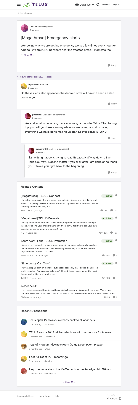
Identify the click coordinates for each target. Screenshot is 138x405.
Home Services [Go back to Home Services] (24, 13)
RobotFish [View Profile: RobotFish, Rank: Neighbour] (25, 210)
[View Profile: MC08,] (24, 346)
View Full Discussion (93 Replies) (34, 76)
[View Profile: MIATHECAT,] (24, 334)
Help (57, 396)
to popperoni (63, 149)
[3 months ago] (35, 324)
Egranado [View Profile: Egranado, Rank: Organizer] (33, 84)
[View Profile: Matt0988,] (24, 322)
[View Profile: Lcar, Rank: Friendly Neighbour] (24, 28)
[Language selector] (84, 5)
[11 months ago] (40, 255)
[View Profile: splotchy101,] (24, 371)
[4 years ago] (31, 232)
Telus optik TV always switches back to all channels (62, 320)
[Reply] (112, 65)
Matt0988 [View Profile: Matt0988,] (49, 324)
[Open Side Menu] (18, 4)
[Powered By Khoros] (114, 397)
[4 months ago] (34, 297)
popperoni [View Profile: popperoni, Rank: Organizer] (37, 114)
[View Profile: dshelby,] (24, 359)
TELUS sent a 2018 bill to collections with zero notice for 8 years (70, 332)
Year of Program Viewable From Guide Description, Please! (66, 344)
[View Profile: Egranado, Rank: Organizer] (24, 86)
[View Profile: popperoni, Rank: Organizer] (28, 116)
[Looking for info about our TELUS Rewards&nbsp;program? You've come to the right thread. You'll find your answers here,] (60, 225)
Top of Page (44, 396)
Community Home (25, 396)
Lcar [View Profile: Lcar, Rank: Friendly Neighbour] (32, 26)
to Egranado (59, 114)
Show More (28, 55)
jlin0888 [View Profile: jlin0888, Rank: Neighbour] (24, 277)
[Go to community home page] (36, 4)
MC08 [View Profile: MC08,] (47, 349)
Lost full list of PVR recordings (48, 356)
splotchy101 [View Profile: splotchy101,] (50, 373)
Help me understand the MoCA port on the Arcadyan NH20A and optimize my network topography (70, 369)
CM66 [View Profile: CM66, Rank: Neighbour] (24, 297)
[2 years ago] (35, 277)
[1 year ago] (36, 210)
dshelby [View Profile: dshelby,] (48, 361)
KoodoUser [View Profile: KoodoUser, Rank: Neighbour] (26, 255)
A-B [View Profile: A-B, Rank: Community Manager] (22, 232)
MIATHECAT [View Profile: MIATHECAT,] (50, 336)
